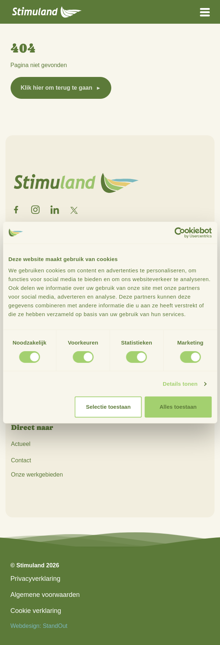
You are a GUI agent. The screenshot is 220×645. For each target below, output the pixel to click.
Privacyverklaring (36, 578)
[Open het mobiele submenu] (205, 11)
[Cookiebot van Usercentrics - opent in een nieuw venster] (180, 232)
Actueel (20, 444)
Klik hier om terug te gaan (56, 88)
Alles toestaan (178, 407)
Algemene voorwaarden (45, 594)
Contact (21, 460)
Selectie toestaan (108, 407)
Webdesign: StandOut (39, 626)
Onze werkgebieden (37, 474)
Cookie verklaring (36, 610)
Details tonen (180, 384)
